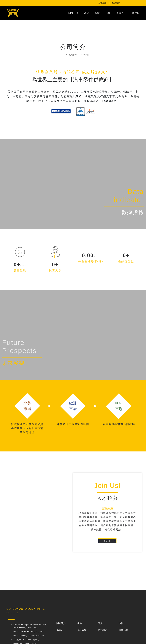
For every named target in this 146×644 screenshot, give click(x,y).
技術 (108, 13)
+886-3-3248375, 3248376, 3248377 (25, 637)
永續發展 (135, 13)
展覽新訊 (102, 631)
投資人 (120, 13)
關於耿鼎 (73, 13)
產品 (86, 13)
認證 (97, 13)
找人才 (107, 541)
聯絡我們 (123, 631)
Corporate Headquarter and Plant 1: (29, 626)
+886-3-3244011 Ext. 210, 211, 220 (29, 631)
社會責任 (81, 631)
